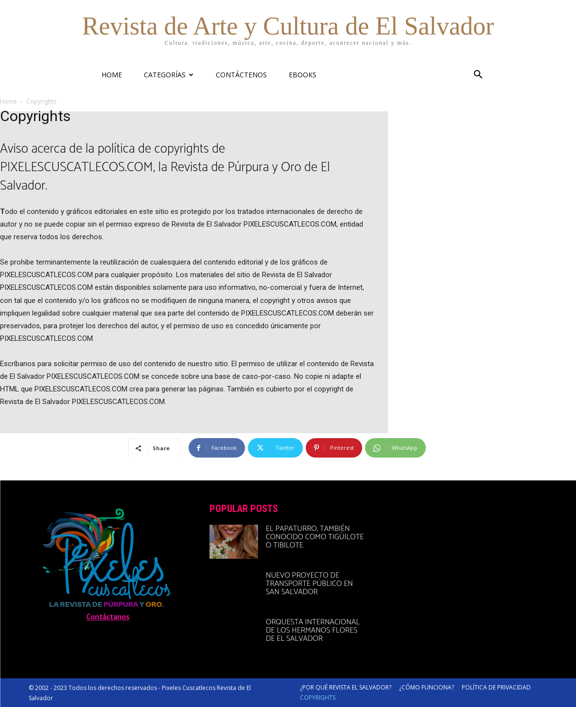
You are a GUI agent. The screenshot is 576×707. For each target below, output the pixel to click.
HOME (112, 74)
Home (8, 101)
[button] (477, 75)
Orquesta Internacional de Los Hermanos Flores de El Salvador (313, 630)
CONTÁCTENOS (241, 74)
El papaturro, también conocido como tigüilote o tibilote (315, 537)
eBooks (302, 74)
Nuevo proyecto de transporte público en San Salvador (309, 584)
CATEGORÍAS (168, 74)
